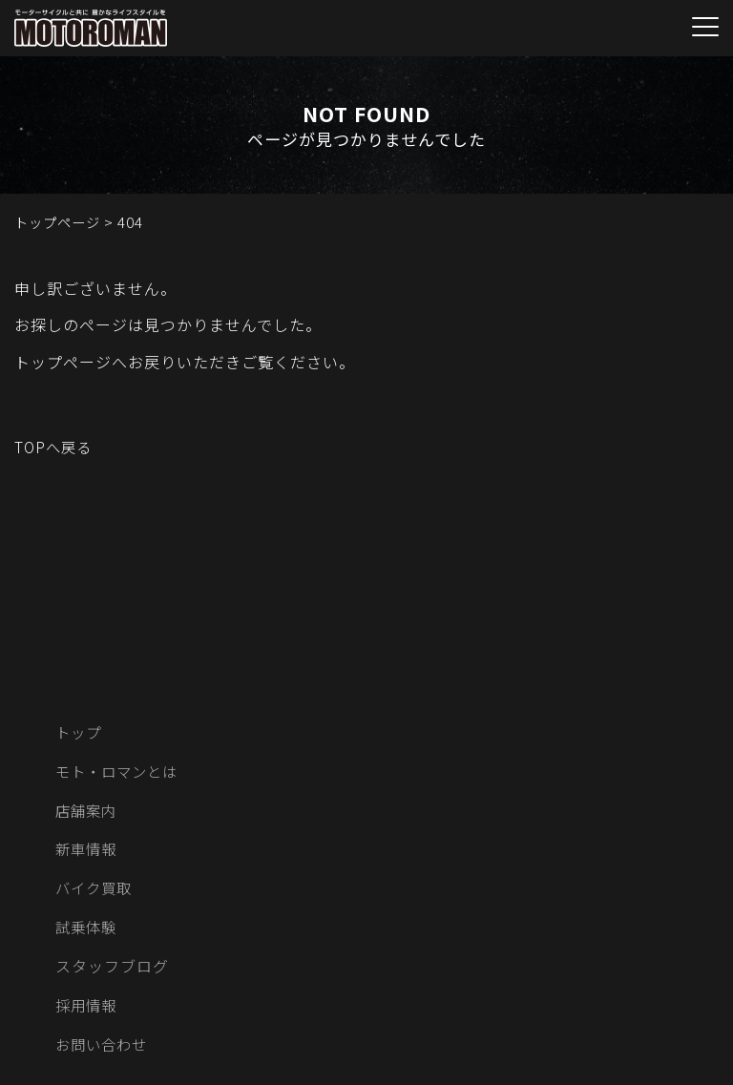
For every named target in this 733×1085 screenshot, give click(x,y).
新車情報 (87, 852)
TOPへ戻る (54, 446)
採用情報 (87, 1010)
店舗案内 (87, 812)
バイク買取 (95, 892)
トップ (79, 732)
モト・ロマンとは (120, 772)
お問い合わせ (104, 1050)
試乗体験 (87, 931)
